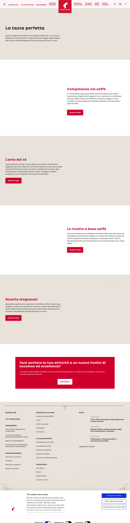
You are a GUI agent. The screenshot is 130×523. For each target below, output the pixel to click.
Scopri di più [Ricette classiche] (75, 250)
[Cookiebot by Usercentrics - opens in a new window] (13, 519)
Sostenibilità (41, 5)
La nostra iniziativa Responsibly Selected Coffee (16, 436)
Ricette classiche (43, 454)
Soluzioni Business (52, 4)
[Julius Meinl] (4, 4)
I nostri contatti (105, 4)
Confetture (40, 428)
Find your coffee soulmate (46, 458)
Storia (38, 472)
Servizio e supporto (13, 465)
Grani (38, 420)
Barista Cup (13, 5)
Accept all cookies (114, 485)
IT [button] (125, 4)
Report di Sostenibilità (14, 441)
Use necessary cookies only (114, 496)
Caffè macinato (42, 424)
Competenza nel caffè (45, 442)
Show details (32, 519)
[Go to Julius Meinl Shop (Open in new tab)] (120, 4)
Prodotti (8, 461)
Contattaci (65, 382)
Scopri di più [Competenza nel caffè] (75, 113)
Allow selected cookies (114, 490)
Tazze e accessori (12, 469)
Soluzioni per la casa (78, 4)
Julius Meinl (96, 4)
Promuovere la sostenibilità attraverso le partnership (16, 446)
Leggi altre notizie (87, 446)
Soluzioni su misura (13, 457)
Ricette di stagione (43, 450)
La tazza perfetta (88, 4)
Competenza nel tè (43, 446)
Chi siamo (40, 468)
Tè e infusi (40, 432)
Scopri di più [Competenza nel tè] (13, 181)
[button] (115, 4)
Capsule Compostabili (45, 416)
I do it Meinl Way (27, 5)
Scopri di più (13, 318)
